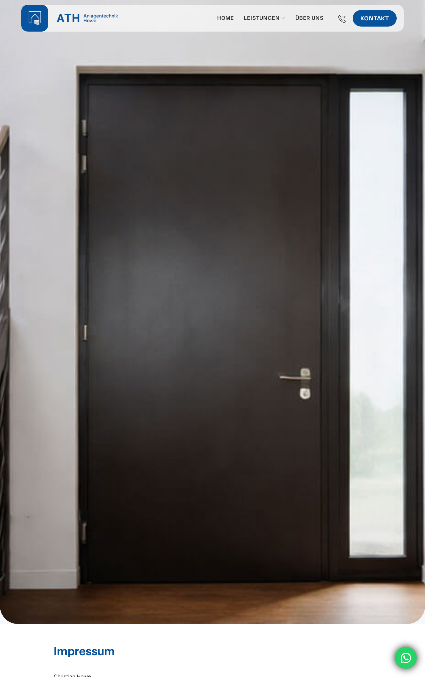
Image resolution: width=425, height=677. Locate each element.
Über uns (309, 18)
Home (225, 18)
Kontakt (374, 18)
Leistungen (261, 18)
